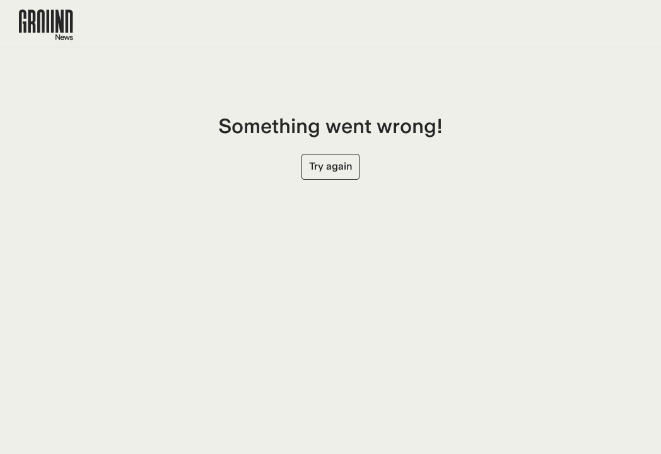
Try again (330, 166)
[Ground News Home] (46, 25)
